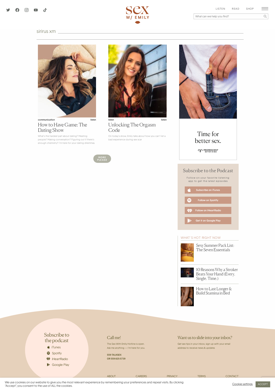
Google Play (58, 365)
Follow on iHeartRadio (204, 210)
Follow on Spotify (202, 200)
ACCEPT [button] (263, 384)
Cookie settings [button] (242, 384)
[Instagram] (27, 11)
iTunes (54, 347)
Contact (232, 376)
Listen (220, 9)
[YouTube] (36, 11)
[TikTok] (45, 11)
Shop (250, 9)
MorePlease (102, 158)
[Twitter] (8, 11)
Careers (141, 376)
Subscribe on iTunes (204, 190)
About (111, 376)
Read (235, 9)
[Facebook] (17, 11)
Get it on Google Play (203, 221)
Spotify (54, 353)
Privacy (172, 376)
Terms (201, 376)
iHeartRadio (57, 359)
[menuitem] (220, 9)
